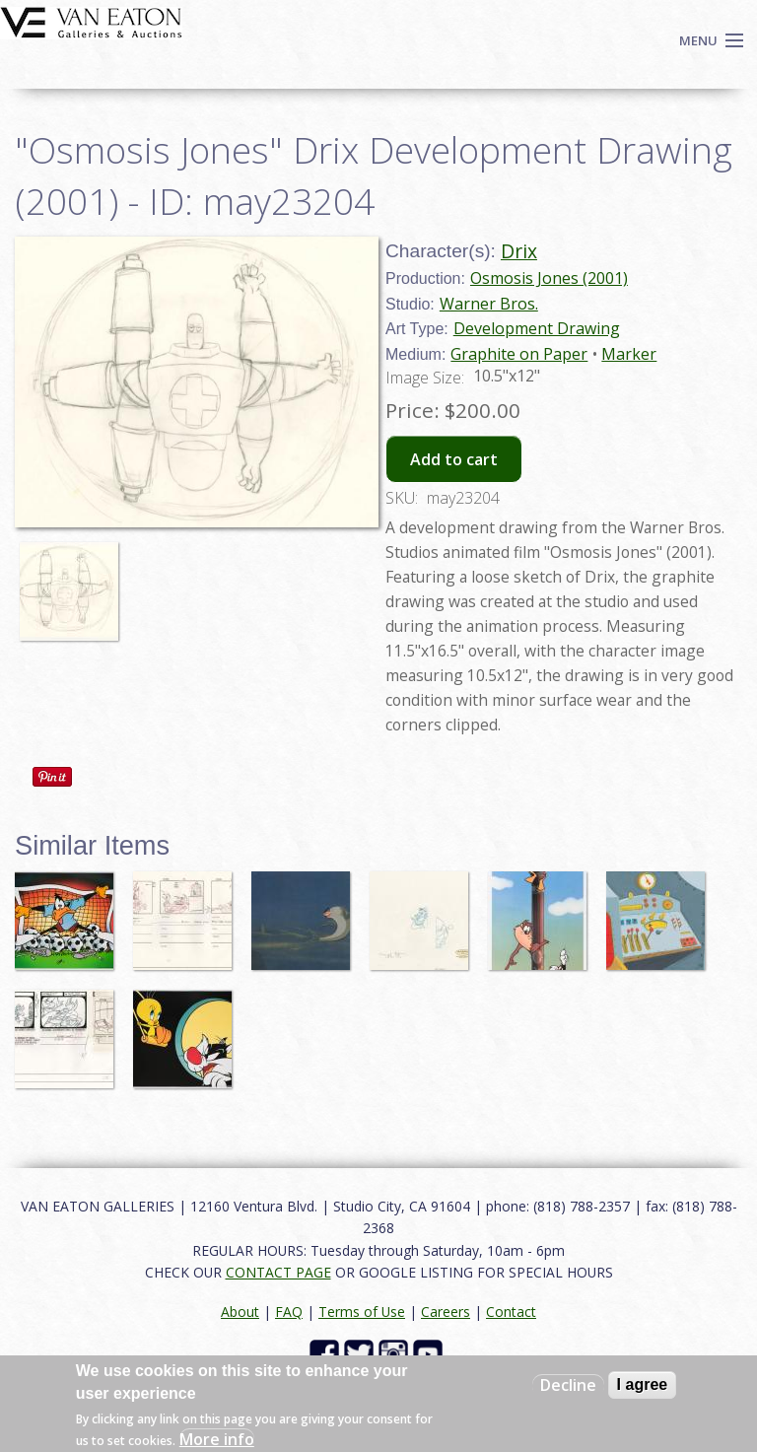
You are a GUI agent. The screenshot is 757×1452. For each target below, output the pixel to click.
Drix (519, 251)
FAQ (289, 1311)
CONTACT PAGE (278, 1272)
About (240, 1311)
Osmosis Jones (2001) (549, 278)
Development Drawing (536, 328)
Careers (445, 1311)
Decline (568, 1385)
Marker (628, 354)
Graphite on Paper (518, 354)
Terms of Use (361, 1311)
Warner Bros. (489, 303)
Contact (511, 1311)
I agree (642, 1384)
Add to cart (454, 459)
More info (216, 1439)
